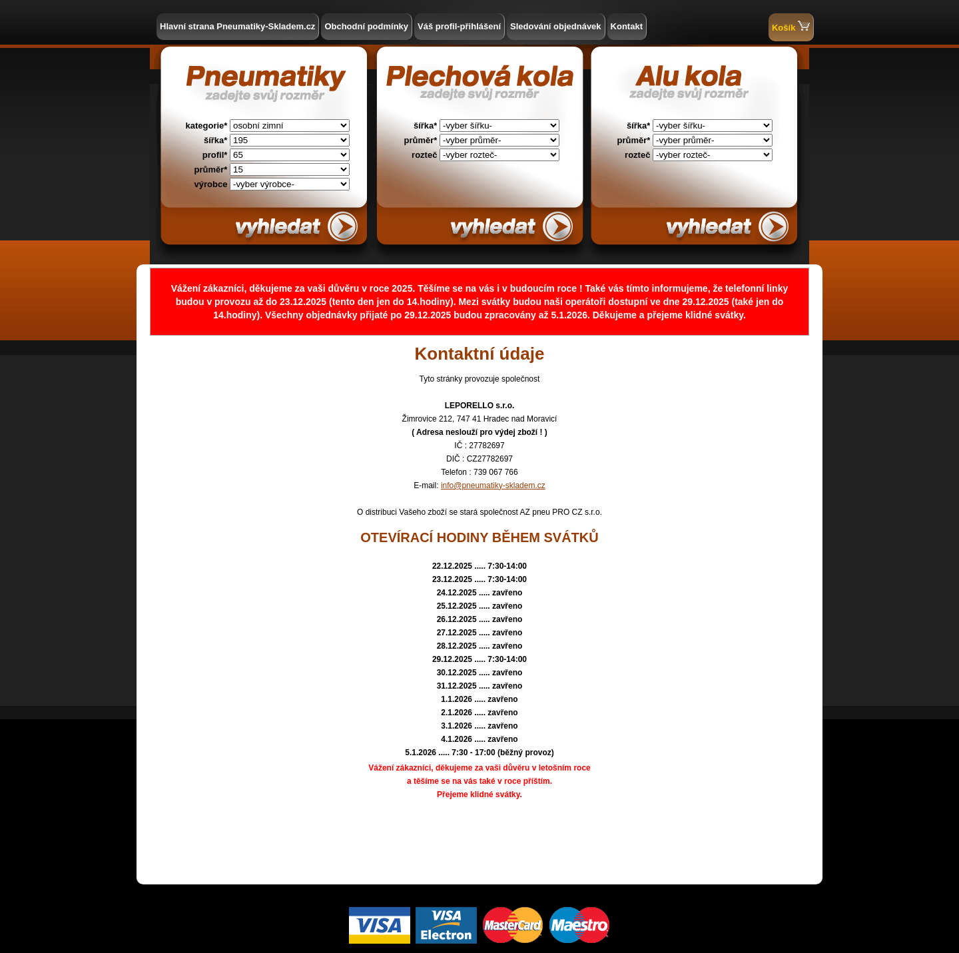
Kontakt (627, 26)
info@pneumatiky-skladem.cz (493, 485)
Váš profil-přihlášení (459, 26)
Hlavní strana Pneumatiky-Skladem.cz (237, 26)
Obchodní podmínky (366, 26)
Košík (791, 26)
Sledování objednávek (555, 26)
